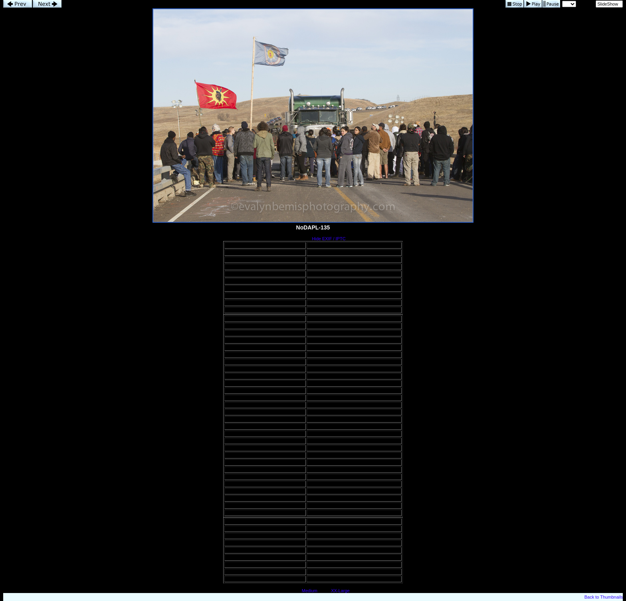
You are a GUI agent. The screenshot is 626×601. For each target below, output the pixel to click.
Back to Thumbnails (603, 597)
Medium (309, 590)
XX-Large (340, 590)
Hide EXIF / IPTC (328, 238)
